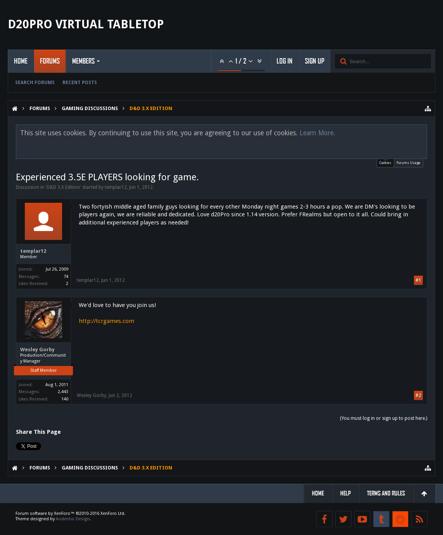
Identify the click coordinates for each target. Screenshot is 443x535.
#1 (418, 280)
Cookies (385, 162)
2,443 (63, 391)
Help (345, 493)
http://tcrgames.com (106, 321)
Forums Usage (408, 163)
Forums (50, 61)
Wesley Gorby (37, 349)
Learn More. (317, 133)
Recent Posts (79, 82)
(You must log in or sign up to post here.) (383, 418)
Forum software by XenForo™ (70, 513)
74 (66, 276)
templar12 (116, 187)
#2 (418, 395)
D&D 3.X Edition (63, 187)
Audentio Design (73, 518)
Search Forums (35, 82)
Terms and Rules (386, 493)
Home (21, 61)
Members (83, 61)
